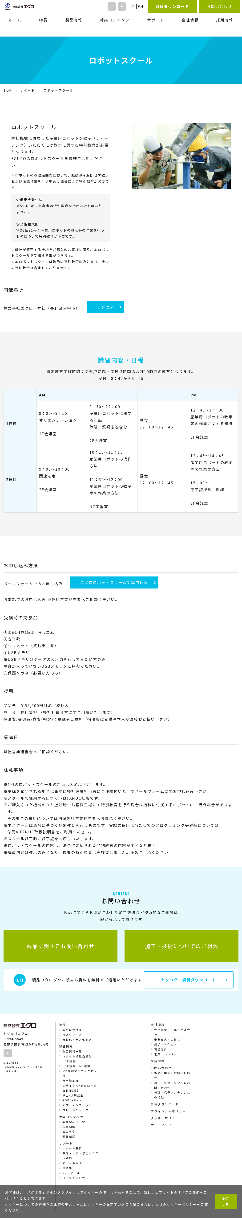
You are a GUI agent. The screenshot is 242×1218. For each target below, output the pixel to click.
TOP (8, 90)
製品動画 (69, 1126)
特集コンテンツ (114, 20)
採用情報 (224, 20)
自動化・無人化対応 (77, 1039)
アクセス (105, 307)
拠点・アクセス (165, 1044)
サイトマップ (161, 1125)
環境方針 (160, 1049)
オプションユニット (77, 1105)
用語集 (67, 1168)
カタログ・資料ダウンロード (188, 980)
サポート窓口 (72, 1148)
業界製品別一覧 (73, 1122)
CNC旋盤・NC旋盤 (76, 1066)
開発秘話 (69, 1136)
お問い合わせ (219, 6)
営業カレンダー (165, 1054)
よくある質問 (72, 1163)
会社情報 (190, 20)
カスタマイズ (72, 1035)
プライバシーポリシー (168, 1111)
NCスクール (71, 1173)
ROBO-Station (74, 1100)
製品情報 (73, 20)
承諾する (225, 1201)
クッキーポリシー (165, 1118)
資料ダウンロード (172, 6)
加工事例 (69, 1131)
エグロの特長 (72, 1030)
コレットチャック (75, 1110)
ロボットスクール (75, 1177)
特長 (43, 20)
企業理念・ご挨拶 (167, 1039)
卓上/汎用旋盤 (73, 1095)
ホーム (15, 20)
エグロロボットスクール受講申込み (114, 582)
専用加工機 (70, 1080)
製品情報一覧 (72, 1051)
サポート (27, 90)
